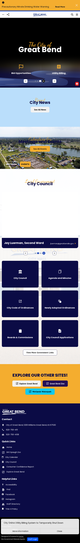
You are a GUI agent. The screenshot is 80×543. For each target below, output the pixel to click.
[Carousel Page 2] (37, 81)
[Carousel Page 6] (40, 253)
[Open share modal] (8, 14)
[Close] (76, 5)
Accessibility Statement (9, 523)
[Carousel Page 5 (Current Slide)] (38, 253)
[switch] (77, 84)
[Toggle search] (72, 14)
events (25, 164)
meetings (11, 164)
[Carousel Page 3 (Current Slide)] (40, 81)
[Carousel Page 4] (35, 253)
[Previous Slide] (25, 81)
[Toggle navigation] (3, 14)
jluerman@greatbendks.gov (62, 243)
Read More (60, 6)
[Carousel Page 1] (35, 81)
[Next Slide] (54, 81)
